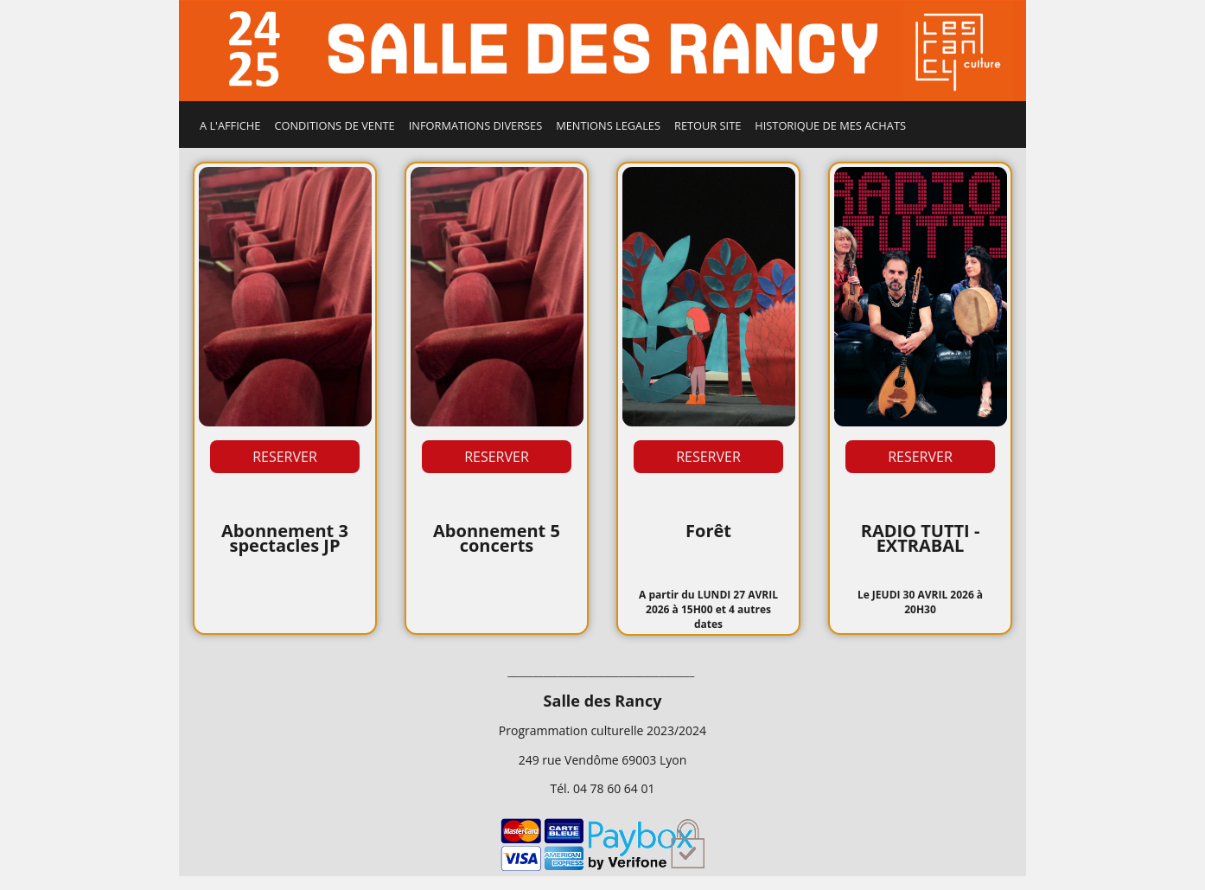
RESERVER (284, 456)
